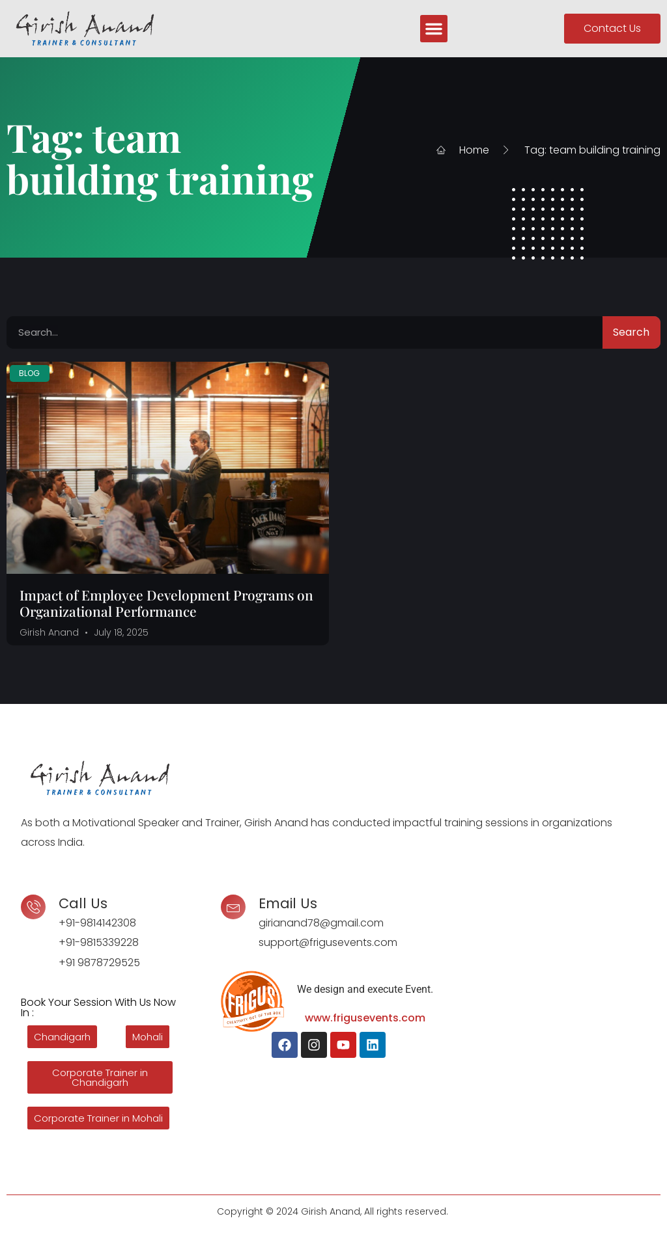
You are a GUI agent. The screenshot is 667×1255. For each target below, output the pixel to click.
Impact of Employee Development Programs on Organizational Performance (166, 603)
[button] (433, 28)
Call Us (83, 903)
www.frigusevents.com (365, 1017)
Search (631, 332)
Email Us (288, 903)
